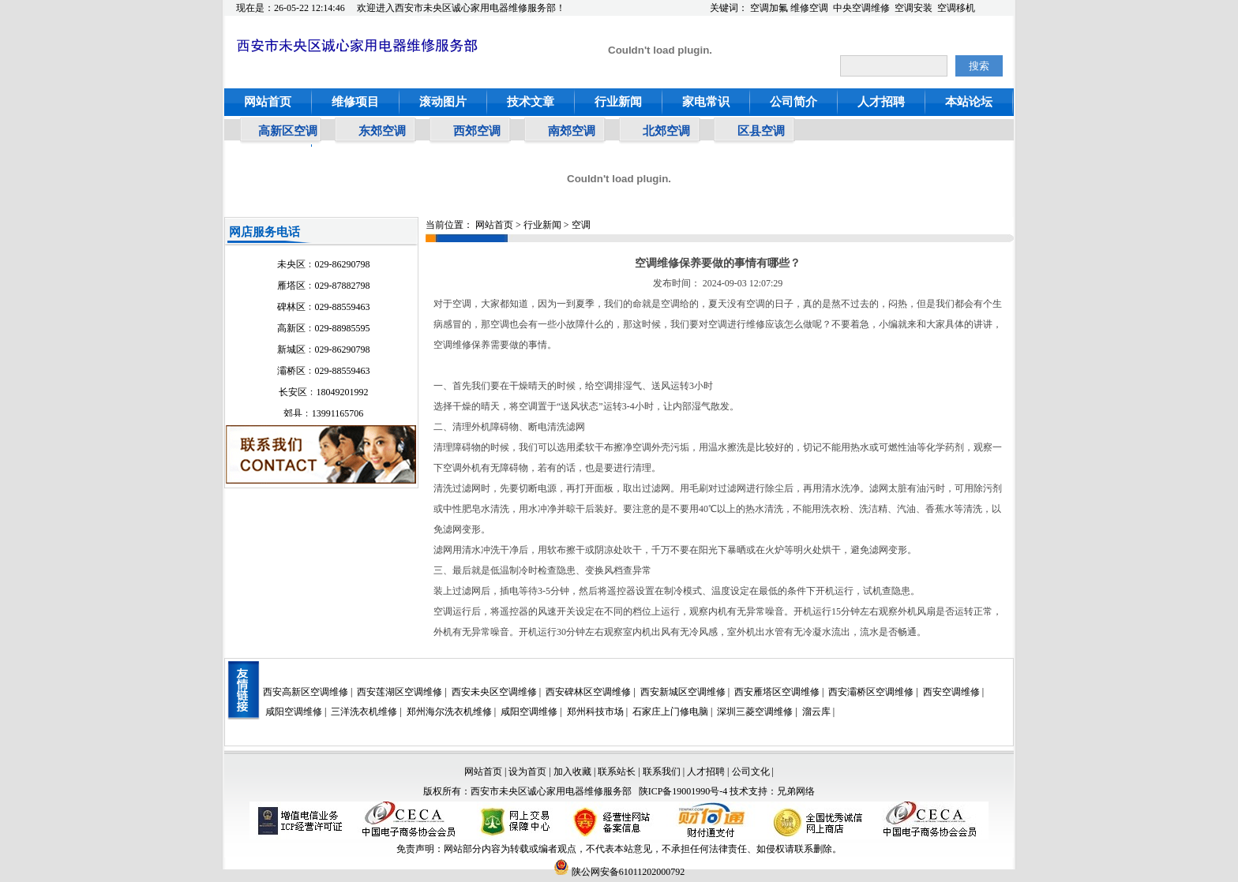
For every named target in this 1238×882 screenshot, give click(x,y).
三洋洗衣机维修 (364, 711)
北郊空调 (666, 131)
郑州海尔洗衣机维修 (449, 711)
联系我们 (662, 771)
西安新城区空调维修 (683, 691)
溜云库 (816, 711)
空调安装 (913, 7)
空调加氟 (769, 7)
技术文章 (530, 101)
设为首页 (527, 771)
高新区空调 (287, 131)
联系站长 (618, 771)
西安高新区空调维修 (305, 691)
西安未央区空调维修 (494, 691)
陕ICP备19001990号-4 (683, 791)
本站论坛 (968, 101)
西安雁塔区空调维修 (777, 691)
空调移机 (956, 7)
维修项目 (355, 101)
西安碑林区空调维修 (588, 691)
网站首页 (267, 101)
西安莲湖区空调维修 (399, 691)
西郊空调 (477, 131)
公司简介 (793, 101)
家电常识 (706, 101)
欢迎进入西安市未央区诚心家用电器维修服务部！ (461, 7)
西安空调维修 (951, 691)
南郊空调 (571, 131)
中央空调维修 (861, 7)
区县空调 (761, 131)
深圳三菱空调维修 (755, 711)
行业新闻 (618, 101)
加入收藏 (572, 771)
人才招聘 (881, 101)
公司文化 (751, 771)
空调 (581, 224)
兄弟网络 (796, 791)
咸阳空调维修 (293, 711)
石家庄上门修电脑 (670, 711)
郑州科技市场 (595, 711)
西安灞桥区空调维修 (870, 691)
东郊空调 (382, 131)
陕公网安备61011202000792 (619, 871)
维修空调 (809, 7)
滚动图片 (443, 101)
